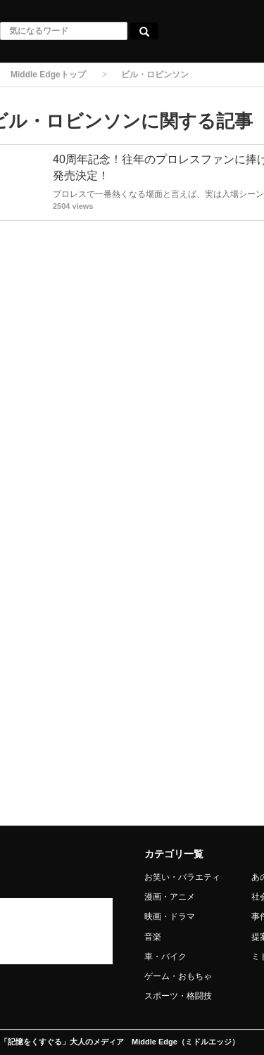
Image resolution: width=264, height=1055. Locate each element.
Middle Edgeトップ (48, 74)
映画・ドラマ (169, 916)
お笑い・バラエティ (182, 877)
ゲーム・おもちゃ (178, 976)
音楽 (152, 937)
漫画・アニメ (169, 897)
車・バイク (165, 956)
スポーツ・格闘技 (178, 996)
